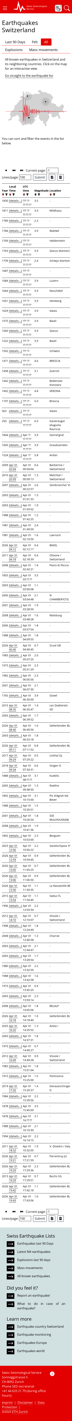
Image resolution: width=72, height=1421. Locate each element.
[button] (5, 8)
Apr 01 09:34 (13, 767)
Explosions (14, 49)
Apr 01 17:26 (13, 1088)
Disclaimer (25, 1402)
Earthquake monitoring (34, 1334)
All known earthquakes (33, 1276)
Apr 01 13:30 (13, 888)
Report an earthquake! (33, 1295)
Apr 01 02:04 (13, 467)
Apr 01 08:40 (13, 727)
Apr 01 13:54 (13, 898)
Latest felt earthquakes (33, 1252)
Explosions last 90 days (33, 1260)
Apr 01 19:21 (13, 1158)
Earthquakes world (31, 1351)
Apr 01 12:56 (13, 848)
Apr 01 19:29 (13, 1168)
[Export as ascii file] (60, 177)
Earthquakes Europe (32, 1343)
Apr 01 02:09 (13, 477)
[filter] (6, 195)
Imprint (7, 1402)
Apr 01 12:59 (13, 857)
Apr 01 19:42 (13, 1188)
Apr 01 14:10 (13, 918)
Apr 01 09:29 (13, 757)
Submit (40, 177)
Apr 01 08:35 (13, 707)
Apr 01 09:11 (13, 747)
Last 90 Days (15, 42)
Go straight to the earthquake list (29, 76)
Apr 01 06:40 (13, 647)
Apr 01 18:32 (13, 1148)
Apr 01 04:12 (13, 547)
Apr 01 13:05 (13, 868)
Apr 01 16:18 (13, 1018)
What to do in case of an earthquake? (41, 1306)
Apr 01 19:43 (13, 1198)
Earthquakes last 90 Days (35, 1243)
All (46, 42)
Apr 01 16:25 (13, 1028)
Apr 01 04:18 (13, 557)
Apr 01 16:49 (13, 1058)
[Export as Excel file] (52, 177)
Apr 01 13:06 (13, 878)
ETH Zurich (20, 1412)
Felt (35, 42)
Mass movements (43, 49)
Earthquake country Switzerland (40, 1326)
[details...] (15, 200)
